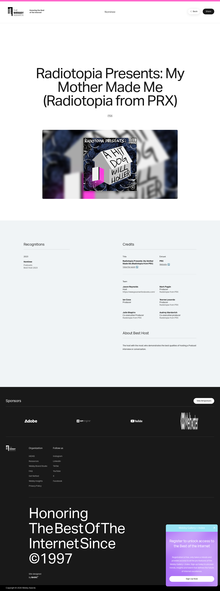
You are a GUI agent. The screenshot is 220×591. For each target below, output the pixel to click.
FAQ (31, 471)
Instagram (57, 456)
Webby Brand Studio (38, 466)
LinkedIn (57, 461)
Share (208, 11)
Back (193, 11)
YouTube (57, 471)
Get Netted (34, 476)
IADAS (32, 456)
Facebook (57, 481)
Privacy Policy (35, 486)
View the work (129, 267)
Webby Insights (36, 481)
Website (163, 265)
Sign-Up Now (192, 579)
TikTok (56, 466)
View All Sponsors (204, 401)
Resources (34, 461)
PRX (110, 116)
